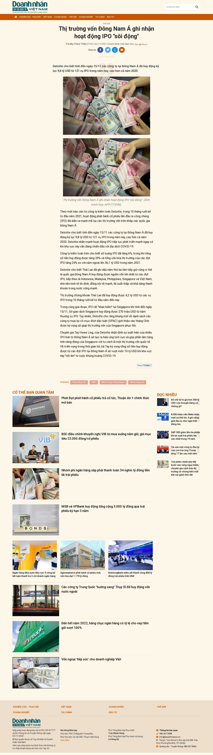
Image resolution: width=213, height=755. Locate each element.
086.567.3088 (164, 733)
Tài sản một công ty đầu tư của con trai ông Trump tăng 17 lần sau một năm (185, 450)
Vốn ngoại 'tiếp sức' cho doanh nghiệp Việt (91, 659)
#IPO (93, 382)
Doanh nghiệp (86, 17)
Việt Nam (47, 17)
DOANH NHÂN (60, 17)
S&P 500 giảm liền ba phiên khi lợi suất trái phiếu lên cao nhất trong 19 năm (185, 435)
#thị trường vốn (137, 382)
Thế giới (73, 17)
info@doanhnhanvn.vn (168, 737)
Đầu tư (110, 17)
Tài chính (100, 17)
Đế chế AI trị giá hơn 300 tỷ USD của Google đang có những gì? (185, 403)
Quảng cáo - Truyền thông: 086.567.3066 (176, 746)
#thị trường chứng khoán (113, 382)
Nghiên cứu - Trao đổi (30, 17)
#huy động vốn (79, 382)
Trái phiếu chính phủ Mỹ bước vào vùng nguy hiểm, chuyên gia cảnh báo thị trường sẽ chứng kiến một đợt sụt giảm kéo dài (185, 468)
